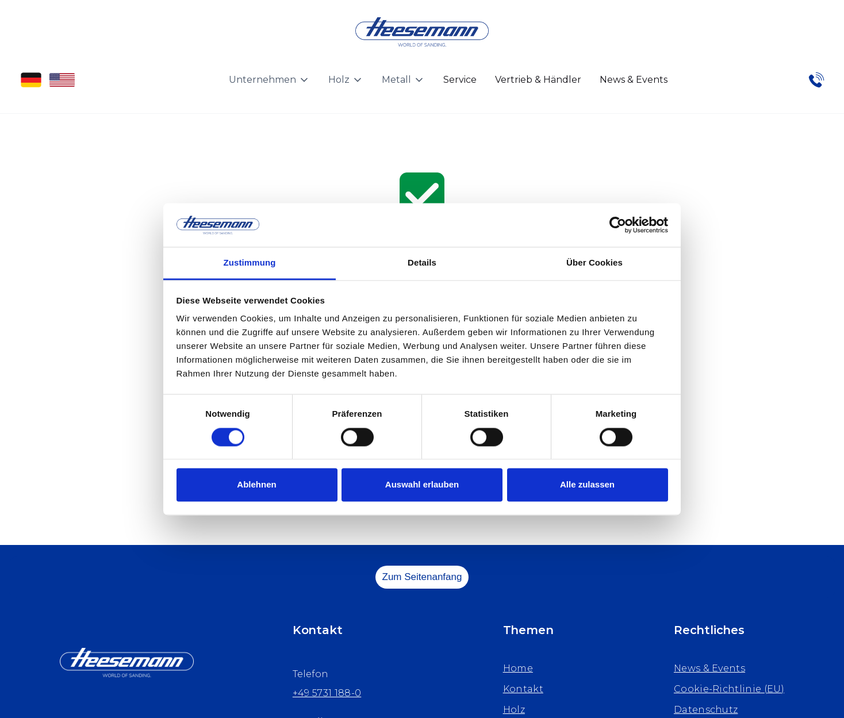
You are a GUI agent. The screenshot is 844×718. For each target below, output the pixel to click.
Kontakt (523, 689)
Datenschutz (706, 709)
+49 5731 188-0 (327, 693)
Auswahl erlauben (422, 485)
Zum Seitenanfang (422, 576)
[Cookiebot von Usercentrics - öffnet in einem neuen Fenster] (617, 224)
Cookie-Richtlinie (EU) (729, 689)
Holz (514, 709)
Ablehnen (256, 485)
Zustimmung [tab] (250, 263)
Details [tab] (422, 263)
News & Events (633, 79)
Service (460, 79)
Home (518, 668)
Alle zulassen (587, 485)
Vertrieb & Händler (538, 79)
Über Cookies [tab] (594, 263)
